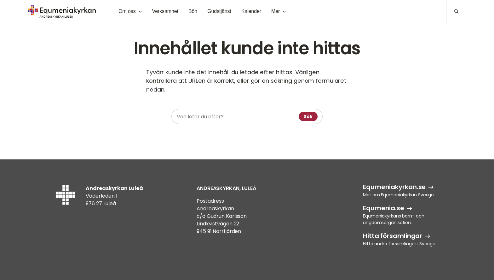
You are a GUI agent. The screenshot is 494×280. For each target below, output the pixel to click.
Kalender (251, 11)
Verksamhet (165, 11)
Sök (308, 116)
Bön (192, 11)
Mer (275, 11)
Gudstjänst (219, 11)
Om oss (127, 11)
